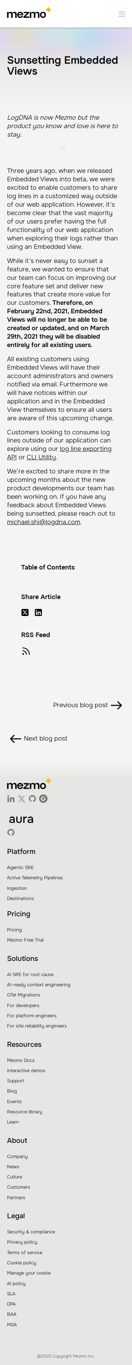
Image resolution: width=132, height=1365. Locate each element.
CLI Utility (41, 457)
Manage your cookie (29, 1273)
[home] (29, 13)
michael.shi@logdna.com (43, 522)
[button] (122, 14)
